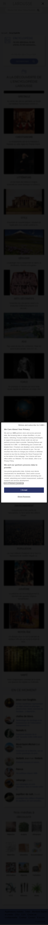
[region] (24, 462)
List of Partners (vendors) (13, 483)
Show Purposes (24, 497)
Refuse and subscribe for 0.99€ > (31, 425)
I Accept (24, 490)
